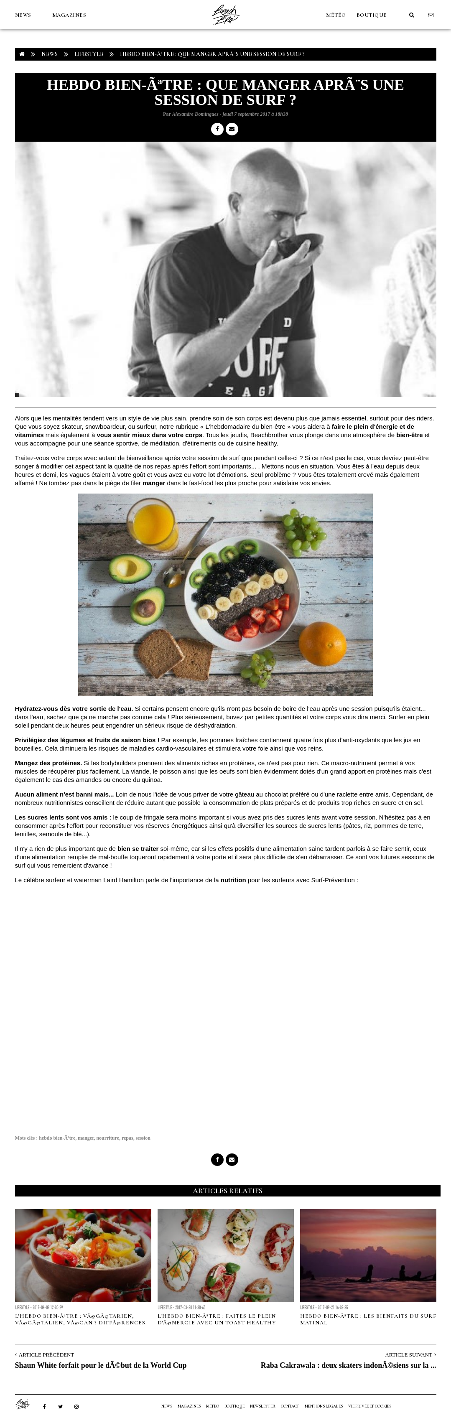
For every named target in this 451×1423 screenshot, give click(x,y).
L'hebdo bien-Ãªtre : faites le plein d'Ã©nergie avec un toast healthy (217, 1319)
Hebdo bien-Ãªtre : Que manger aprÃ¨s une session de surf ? (212, 54)
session (143, 1138)
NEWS (23, 15)
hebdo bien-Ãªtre (57, 1138)
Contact (290, 1406)
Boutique (372, 15)
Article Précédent (46, 1355)
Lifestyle (88, 54)
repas (127, 1138)
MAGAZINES (69, 15)
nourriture (107, 1138)
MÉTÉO (336, 15)
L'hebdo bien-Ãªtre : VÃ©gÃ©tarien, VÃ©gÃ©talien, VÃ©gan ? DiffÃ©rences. (81, 1319)
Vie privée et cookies (369, 1406)
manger (86, 1138)
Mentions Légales (324, 1406)
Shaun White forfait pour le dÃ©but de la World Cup (101, 1365)
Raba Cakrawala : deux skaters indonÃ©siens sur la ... (348, 1365)
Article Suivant (408, 1355)
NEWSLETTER (262, 1406)
